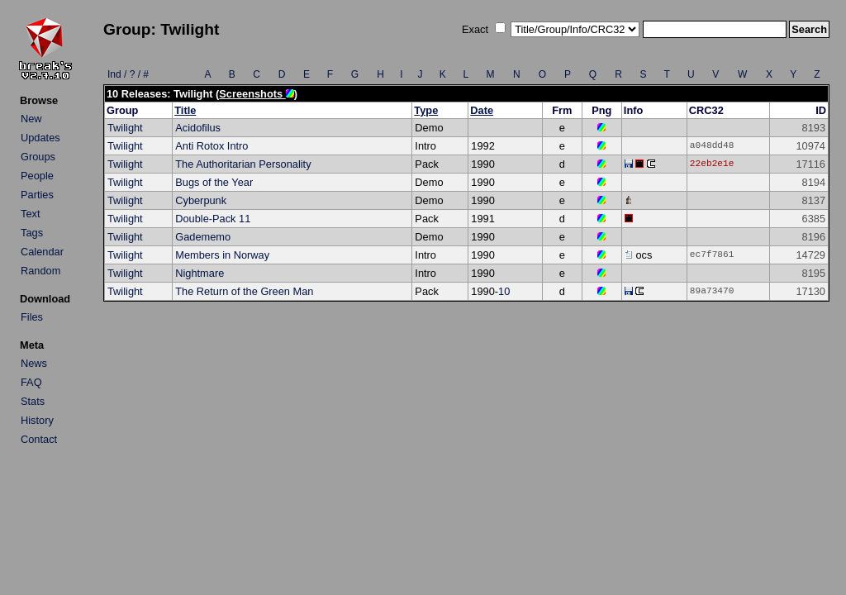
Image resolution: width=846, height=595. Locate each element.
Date (481, 110)
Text (30, 213)
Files (32, 317)
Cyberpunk (200, 200)
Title (185, 110)
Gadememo (203, 237)
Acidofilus (198, 127)
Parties (37, 194)
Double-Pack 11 (212, 218)
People (37, 175)
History (37, 420)
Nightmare (199, 273)
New (31, 118)
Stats (33, 401)
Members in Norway (222, 255)
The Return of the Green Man (244, 291)
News (34, 363)
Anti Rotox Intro (211, 146)
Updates (40, 137)
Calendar (42, 251)
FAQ (31, 382)
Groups (38, 156)
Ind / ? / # (128, 74)
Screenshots (256, 94)
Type (426, 110)
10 (504, 291)
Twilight (125, 127)
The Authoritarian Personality (243, 164)
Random (40, 270)
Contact (39, 439)
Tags (32, 232)
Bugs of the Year (214, 182)
